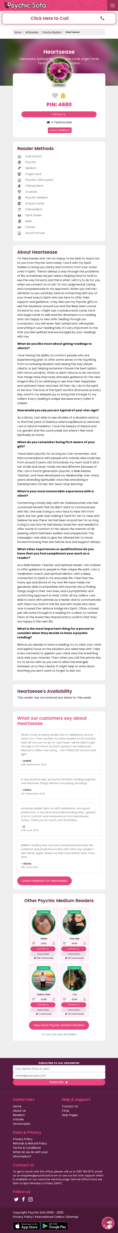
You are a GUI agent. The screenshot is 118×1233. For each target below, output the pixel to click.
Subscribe (58, 1082)
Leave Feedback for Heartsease (44, 881)
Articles (18, 1119)
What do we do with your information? (30, 1154)
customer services (50, 1179)
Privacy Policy (22, 1139)
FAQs (65, 1111)
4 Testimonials (59, 122)
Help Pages (70, 1115)
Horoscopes (21, 1124)
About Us (19, 1111)
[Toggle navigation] (112, 5)
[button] (59, 18)
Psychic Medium (52, 32)
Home (18, 32)
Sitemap (72, 1217)
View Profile (43, 954)
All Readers (32, 32)
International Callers (49, 1217)
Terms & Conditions (27, 1148)
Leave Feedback (59, 130)
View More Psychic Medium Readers (59, 1025)
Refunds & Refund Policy (30, 1143)
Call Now (59, 114)
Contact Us (70, 1106)
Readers (19, 1115)
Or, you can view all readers (59, 1034)
